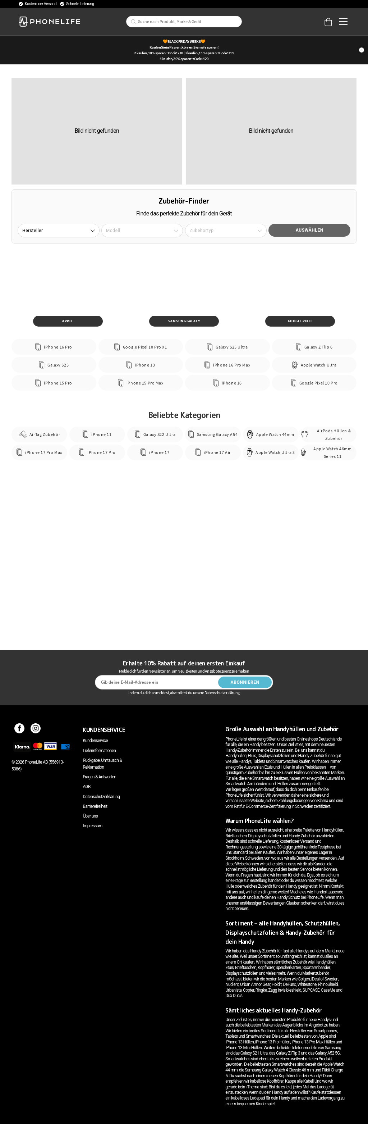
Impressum (92, 825)
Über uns (90, 816)
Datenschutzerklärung (101, 796)
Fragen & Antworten (99, 776)
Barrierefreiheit (95, 806)
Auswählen (309, 230)
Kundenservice (95, 740)
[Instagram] (36, 730)
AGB (86, 786)
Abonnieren (245, 682)
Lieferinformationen (99, 750)
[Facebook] (19, 730)
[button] (58, 230)
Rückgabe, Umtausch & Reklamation (102, 764)
